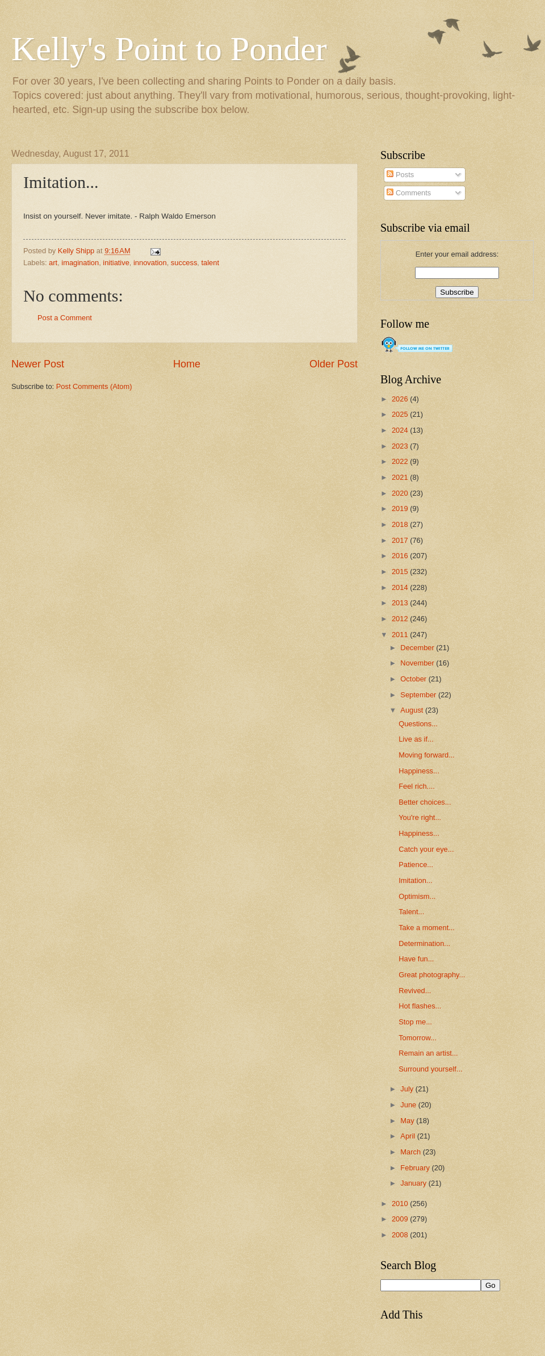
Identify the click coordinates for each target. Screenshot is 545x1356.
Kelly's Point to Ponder (169, 49)
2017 (401, 540)
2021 (401, 477)
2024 (401, 430)
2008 (401, 1235)
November (418, 663)
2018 (401, 524)
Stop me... (415, 1022)
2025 (401, 414)
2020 (401, 493)
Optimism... (417, 896)
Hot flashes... (420, 1006)
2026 (401, 399)
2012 (401, 618)
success (184, 262)
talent (211, 262)
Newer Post (37, 364)
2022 (401, 461)
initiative (116, 262)
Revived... (415, 990)
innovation (150, 262)
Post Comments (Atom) (94, 386)
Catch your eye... (426, 849)
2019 (401, 508)
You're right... (420, 817)
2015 (401, 571)
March (411, 1152)
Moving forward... (427, 755)
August (412, 710)
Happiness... (419, 771)
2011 (401, 634)
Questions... (418, 723)
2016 (401, 555)
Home (186, 364)
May (408, 1120)
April (408, 1136)
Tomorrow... (418, 1037)
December (418, 647)
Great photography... (432, 974)
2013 (401, 603)
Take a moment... (427, 927)
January (414, 1183)
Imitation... (415, 880)
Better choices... (425, 802)
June (409, 1104)
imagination (80, 262)
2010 (401, 1203)
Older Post (333, 364)
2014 (401, 587)
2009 (401, 1219)
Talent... (411, 911)
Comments (409, 193)
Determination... (424, 943)
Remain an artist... (428, 1053)
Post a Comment (64, 317)
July (407, 1089)
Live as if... (416, 739)
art (53, 262)
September (419, 694)
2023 (401, 446)
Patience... (416, 864)
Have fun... (416, 959)
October (414, 679)
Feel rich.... (417, 786)
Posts (400, 174)
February (415, 1168)
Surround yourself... (430, 1069)
